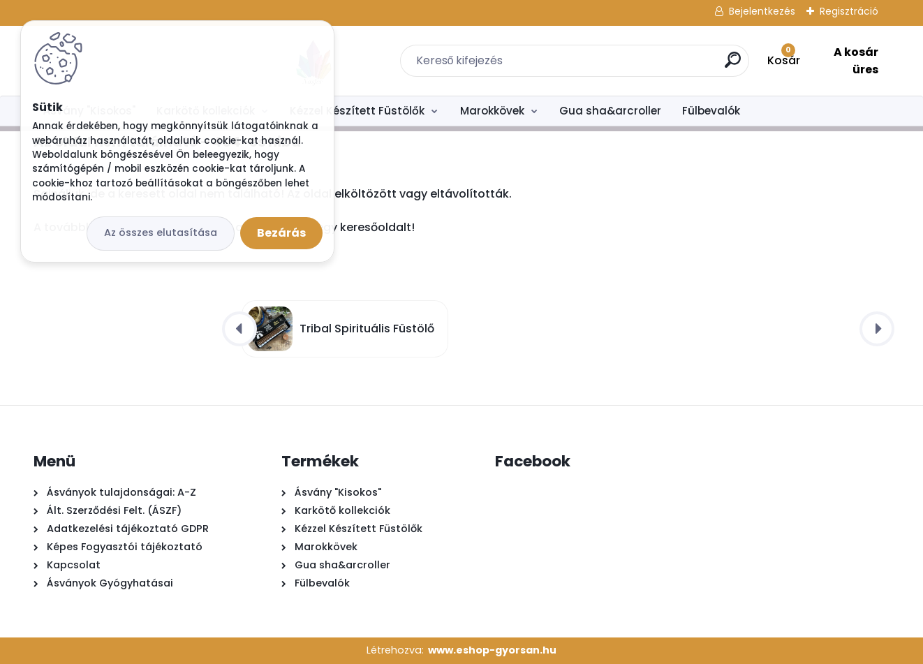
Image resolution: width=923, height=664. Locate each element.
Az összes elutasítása (160, 232)
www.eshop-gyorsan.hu (492, 650)
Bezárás (281, 233)
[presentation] (239, 328)
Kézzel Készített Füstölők (357, 110)
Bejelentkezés (762, 11)
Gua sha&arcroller (610, 110)
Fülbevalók (711, 110)
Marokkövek (492, 110)
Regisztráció (849, 11)
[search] (635, 65)
